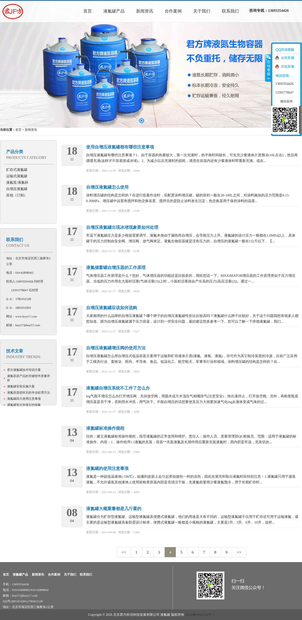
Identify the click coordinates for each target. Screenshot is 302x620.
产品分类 (14, 151)
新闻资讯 (38, 574)
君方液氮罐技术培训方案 (24, 370)
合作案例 (54, 574)
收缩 (268, 68)
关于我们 (70, 574)
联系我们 (14, 239)
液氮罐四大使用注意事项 (24, 398)
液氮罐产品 (20, 574)
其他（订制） (16, 195)
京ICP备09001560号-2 (199, 614)
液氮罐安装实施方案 (21, 386)
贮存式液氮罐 (16, 170)
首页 (18, 129)
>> (239, 552)
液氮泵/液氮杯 (17, 182)
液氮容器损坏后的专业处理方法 (28, 392)
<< (124, 552)
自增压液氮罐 (16, 189)
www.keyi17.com (26, 316)
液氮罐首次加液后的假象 (24, 405)
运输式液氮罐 (16, 176)
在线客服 (287, 58)
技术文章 (14, 351)
